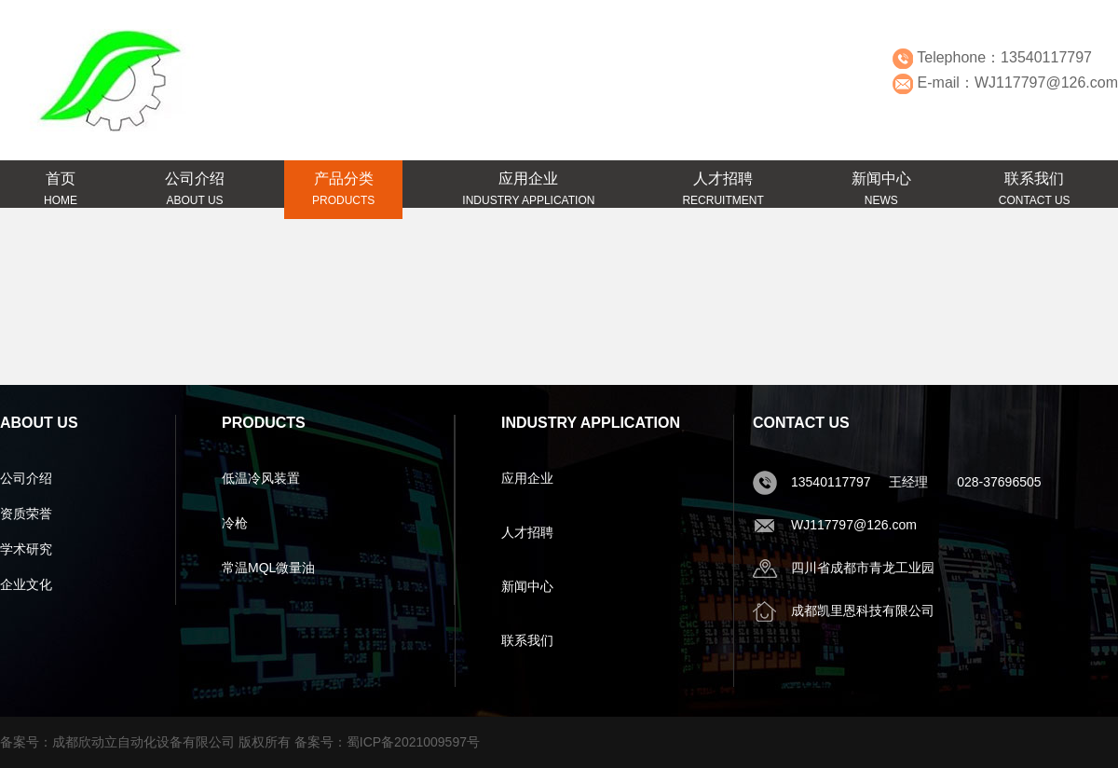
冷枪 (235, 522)
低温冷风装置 (261, 478)
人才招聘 (527, 532)
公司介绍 (26, 478)
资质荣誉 (26, 513)
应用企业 (527, 478)
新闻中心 (527, 586)
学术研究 (26, 549)
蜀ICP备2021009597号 (413, 741)
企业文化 (26, 584)
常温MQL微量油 (268, 567)
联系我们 (527, 640)
